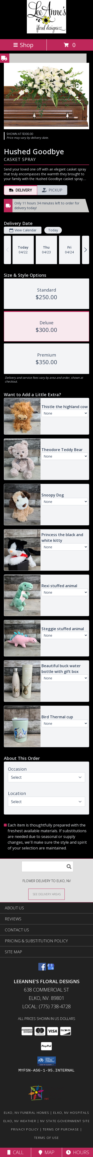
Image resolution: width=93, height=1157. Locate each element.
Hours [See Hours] (77, 1152)
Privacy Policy (25, 1129)
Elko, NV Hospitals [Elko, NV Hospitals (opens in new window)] (71, 1112)
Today (53, 230)
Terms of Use (46, 1138)
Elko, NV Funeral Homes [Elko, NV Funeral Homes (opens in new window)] (26, 1112)
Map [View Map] (46, 1152)
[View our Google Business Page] (51, 969)
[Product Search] (47, 866)
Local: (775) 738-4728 (46, 1006)
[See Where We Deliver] (46, 894)
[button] (46, 1061)
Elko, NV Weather (19, 1121)
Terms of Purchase (61, 1129)
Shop (23, 45)
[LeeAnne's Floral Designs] (46, 32)
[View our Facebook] (42, 969)
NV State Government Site (65, 1121)
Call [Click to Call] (15, 1152)
